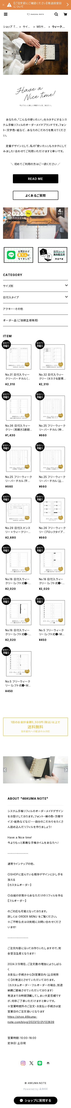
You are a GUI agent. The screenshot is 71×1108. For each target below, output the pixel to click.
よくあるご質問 (35, 195)
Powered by (35, 1089)
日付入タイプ (11, 297)
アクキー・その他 (13, 308)
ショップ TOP (10, 27)
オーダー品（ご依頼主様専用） (21, 320)
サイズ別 (26, 27)
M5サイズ (41, 27)
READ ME (35, 179)
